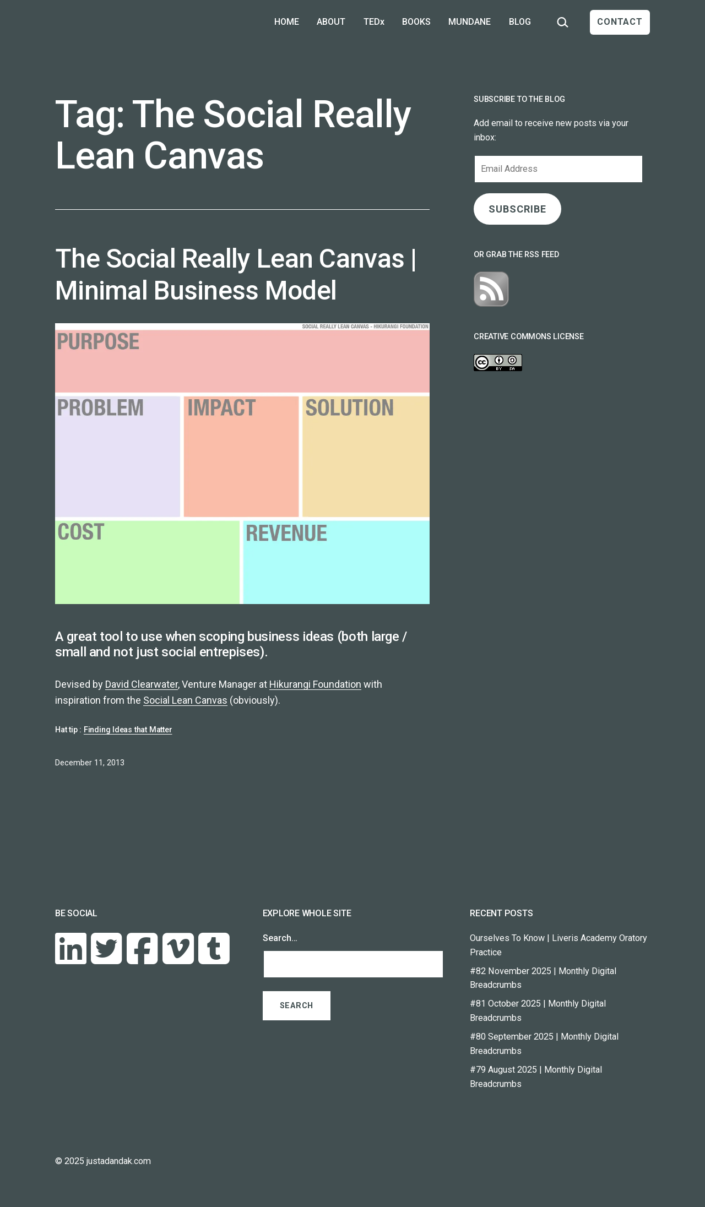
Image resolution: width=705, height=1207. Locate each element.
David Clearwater (141, 684)
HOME (286, 22)
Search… (280, 938)
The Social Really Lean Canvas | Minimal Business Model (236, 274)
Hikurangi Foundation (315, 684)
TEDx (374, 22)
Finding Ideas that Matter (128, 730)
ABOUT (331, 22)
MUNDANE (469, 22)
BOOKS (416, 22)
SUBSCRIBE (517, 209)
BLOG (520, 22)
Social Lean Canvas (185, 700)
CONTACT (620, 22)
